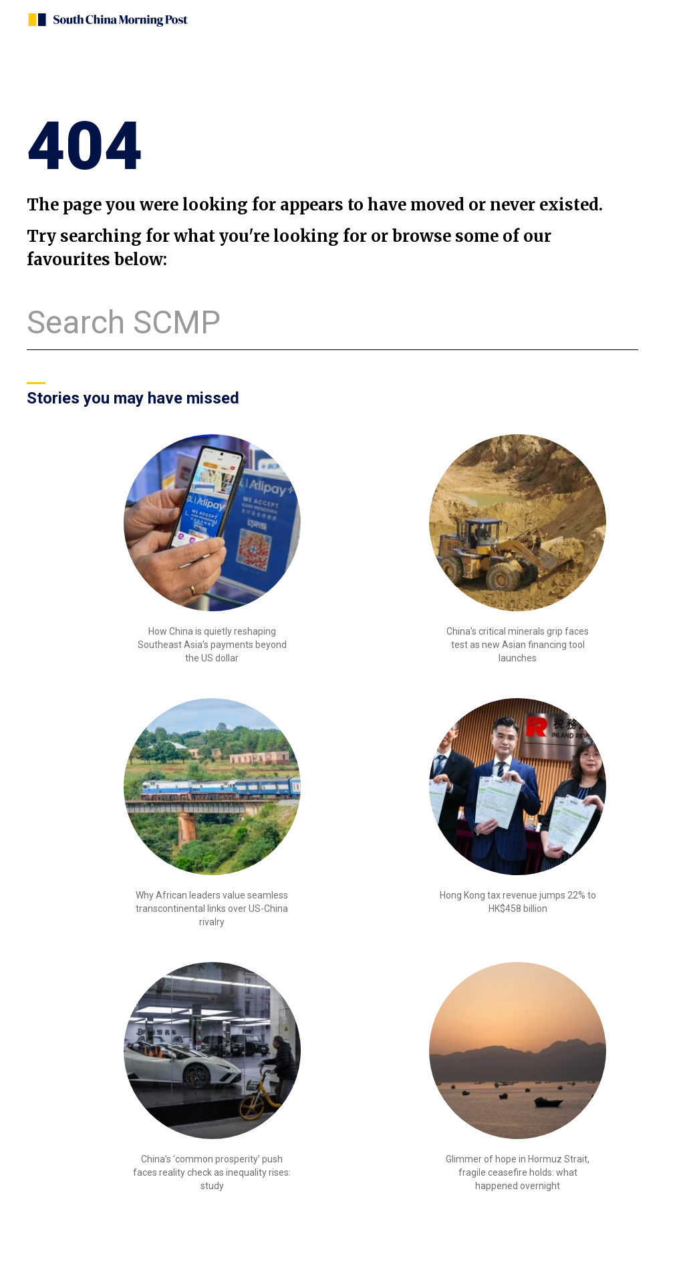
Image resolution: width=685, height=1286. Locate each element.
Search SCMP (124, 322)
